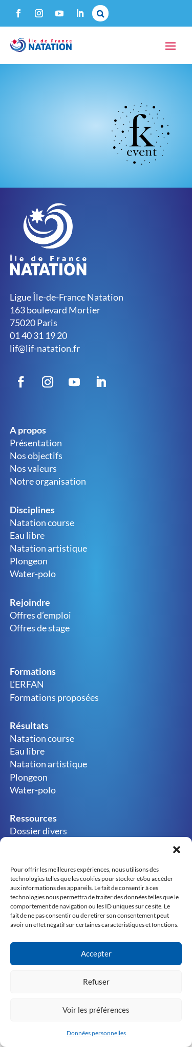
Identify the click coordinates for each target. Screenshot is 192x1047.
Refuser (96, 981)
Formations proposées (54, 697)
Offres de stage (40, 627)
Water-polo (33, 573)
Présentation (36, 442)
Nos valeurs (33, 468)
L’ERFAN (27, 684)
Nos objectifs (36, 455)
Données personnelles (96, 1033)
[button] (177, 850)
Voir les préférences (96, 1009)
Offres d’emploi (40, 615)
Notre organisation (48, 481)
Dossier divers (38, 830)
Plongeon (29, 560)
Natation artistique (48, 548)
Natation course (42, 522)
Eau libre (27, 535)
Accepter (96, 953)
